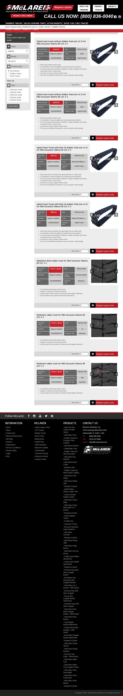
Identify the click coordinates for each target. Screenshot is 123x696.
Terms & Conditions (13, 448)
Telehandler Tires (70, 449)
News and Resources (14, 436)
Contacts (112, 6)
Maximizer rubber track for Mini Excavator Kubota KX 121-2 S (61, 316)
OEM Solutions (40, 445)
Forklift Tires (30, 29)
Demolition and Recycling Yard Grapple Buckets (69, 580)
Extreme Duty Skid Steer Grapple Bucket (70, 572)
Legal (8, 453)
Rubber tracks (14, 73)
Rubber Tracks (14, 23)
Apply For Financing (84, 8)
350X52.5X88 (14, 97)
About (8, 430)
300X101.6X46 (15, 90)
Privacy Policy (11, 450)
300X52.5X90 (14, 92)
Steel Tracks (13, 29)
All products (13, 71)
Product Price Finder (22, 16)
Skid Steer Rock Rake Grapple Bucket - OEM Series (71, 611)
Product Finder (16, 27)
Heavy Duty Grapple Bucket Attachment (69, 598)
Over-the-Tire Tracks (76, 23)
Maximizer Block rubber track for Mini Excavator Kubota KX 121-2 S (62, 261)
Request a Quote (62, 7)
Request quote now (102, 84)
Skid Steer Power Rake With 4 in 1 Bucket (70, 507)
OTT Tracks (39, 430)
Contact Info (10, 433)
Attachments (54, 23)
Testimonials (39, 450)
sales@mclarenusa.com (98, 442)
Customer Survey (41, 453)
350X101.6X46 (15, 95)
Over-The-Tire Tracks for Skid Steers (69, 429)
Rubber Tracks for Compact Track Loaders (70, 440)
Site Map (9, 439)
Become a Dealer (41, 448)
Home (7, 27)
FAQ (7, 456)
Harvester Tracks (70, 524)
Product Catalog (98, 8)
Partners (9, 442)
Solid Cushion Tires (35, 23)
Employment (10, 445)
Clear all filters (13, 106)
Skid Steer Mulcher (71, 446)
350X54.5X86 (14, 100)
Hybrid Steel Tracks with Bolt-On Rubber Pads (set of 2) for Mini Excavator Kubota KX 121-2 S (62, 148)
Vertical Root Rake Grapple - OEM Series (70, 630)
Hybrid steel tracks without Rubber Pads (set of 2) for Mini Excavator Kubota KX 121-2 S (61, 42)
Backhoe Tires (69, 467)
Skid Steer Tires (70, 435)
